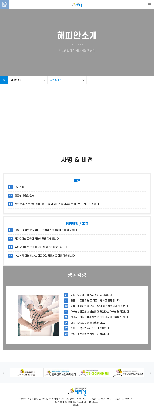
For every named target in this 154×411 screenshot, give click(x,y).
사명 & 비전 (55, 80)
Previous (3, 373)
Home (4, 80)
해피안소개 (16, 80)
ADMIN (76, 405)
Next (150, 373)
